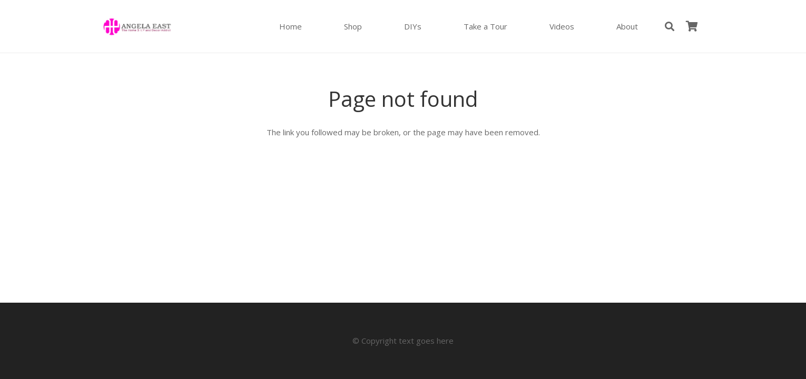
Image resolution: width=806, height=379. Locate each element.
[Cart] (691, 26)
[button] (669, 26)
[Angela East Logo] (137, 26)
